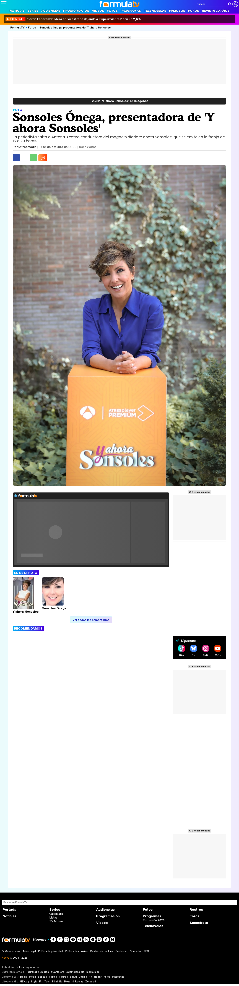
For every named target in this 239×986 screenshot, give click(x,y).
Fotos (112, 10)
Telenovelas (155, 10)
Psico (106, 977)
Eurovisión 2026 (154, 920)
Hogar (98, 977)
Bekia (23, 977)
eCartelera (57, 972)
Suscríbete (199, 923)
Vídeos (98, 10)
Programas (131, 10)
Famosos (177, 10)
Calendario (56, 914)
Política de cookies (76, 951)
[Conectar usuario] (235, 4)
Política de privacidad (50, 951)
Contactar (136, 951)
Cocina (83, 977)
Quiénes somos (11, 951)
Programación (76, 10)
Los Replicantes (29, 967)
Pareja (53, 977)
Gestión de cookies (101, 951)
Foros (193, 10)
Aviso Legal (29, 951)
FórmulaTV (17, 27)
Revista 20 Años (216, 10)
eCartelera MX (75, 972)
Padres (63, 977)
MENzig (24, 981)
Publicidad (121, 951)
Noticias (17, 10)
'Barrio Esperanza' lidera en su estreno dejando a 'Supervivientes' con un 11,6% (73, 19)
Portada (9, 909)
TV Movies (56, 921)
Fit (90, 977)
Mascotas (118, 977)
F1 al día (57, 981)
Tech (47, 981)
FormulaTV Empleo (37, 972)
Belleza (42, 977)
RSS (146, 951)
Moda (32, 977)
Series (32, 10)
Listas (53, 917)
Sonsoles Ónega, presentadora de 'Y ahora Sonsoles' (75, 27)
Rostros (196, 909)
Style (34, 981)
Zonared (90, 981)
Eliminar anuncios (120, 37)
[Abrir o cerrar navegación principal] (4, 3)
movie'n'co (93, 972)
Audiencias (50, 10)
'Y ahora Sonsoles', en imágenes (120, 101)
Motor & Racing (74, 981)
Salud (73, 977)
